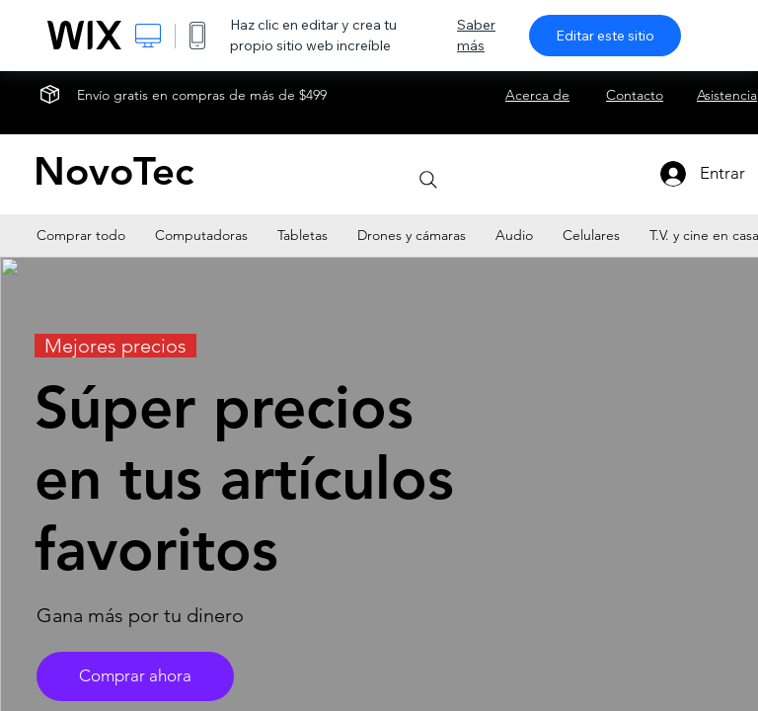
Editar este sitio (605, 35)
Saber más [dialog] (476, 35)
